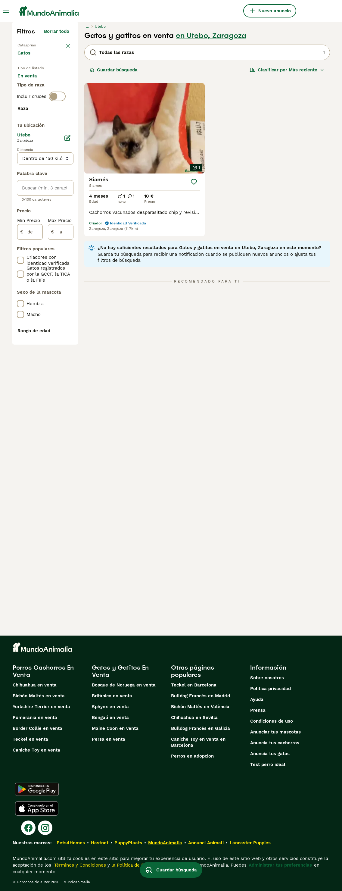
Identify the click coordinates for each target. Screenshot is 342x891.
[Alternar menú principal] (6, 11)
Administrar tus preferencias (280, 865)
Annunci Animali (206, 843)
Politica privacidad (270, 688)
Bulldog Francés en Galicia (200, 728)
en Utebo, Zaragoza (211, 35)
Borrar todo (56, 31)
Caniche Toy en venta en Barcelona (198, 742)
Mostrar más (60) (54, 286)
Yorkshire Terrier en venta (41, 706)
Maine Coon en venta (115, 728)
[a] (60, 405)
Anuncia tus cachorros (274, 743)
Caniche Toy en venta (36, 750)
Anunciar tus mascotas (275, 732)
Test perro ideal (267, 764)
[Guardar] (194, 182)
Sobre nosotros (267, 677)
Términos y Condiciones (79, 865)
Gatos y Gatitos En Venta (120, 671)
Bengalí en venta (110, 717)
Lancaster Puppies (250, 843)
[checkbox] (20, 179)
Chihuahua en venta (35, 685)
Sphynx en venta (110, 706)
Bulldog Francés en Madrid (200, 696)
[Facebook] (28, 828)
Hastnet (99, 843)
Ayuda (256, 699)
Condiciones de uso (271, 721)
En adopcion (35, 101)
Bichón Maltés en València (200, 706)
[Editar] (67, 311)
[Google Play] (37, 789)
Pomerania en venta (35, 717)
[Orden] (287, 70)
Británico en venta (112, 696)
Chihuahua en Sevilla (194, 717)
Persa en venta (108, 739)
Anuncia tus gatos (270, 753)
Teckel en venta (30, 739)
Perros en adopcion (192, 756)
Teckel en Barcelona (193, 685)
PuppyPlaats (128, 843)
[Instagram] (45, 828)
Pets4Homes (71, 843)
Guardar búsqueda (114, 70)
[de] (30, 405)
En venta (32, 86)
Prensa (258, 710)
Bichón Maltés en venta (39, 696)
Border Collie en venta (37, 728)
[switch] (57, 138)
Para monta (35, 115)
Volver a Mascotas (37, 44)
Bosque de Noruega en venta (124, 685)
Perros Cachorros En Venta (43, 671)
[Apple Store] (37, 808)
